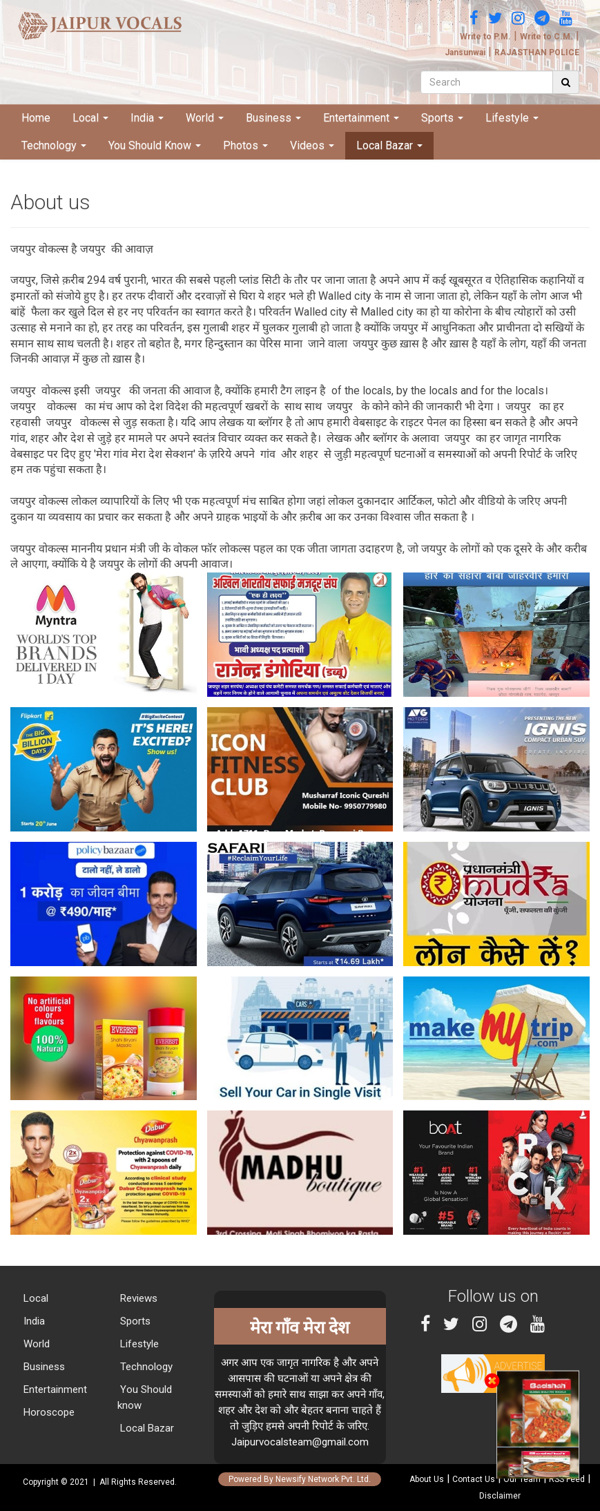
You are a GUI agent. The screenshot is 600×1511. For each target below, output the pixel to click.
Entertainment (361, 117)
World (205, 117)
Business (273, 117)
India (147, 117)
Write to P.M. (485, 36)
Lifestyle (512, 117)
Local (90, 117)
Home (35, 117)
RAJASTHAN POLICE (536, 52)
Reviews (137, 1298)
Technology (53, 145)
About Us (426, 1479)
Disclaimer (500, 1496)
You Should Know (154, 145)
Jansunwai (465, 52)
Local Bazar (389, 145)
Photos (245, 145)
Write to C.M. (546, 36)
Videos (312, 145)
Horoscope (48, 1412)
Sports (442, 117)
